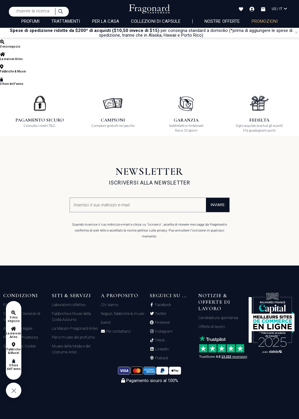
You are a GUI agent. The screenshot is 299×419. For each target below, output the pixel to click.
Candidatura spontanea (218, 318)
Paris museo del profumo (73, 337)
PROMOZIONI (265, 21)
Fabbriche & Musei (13, 351)
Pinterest (162, 322)
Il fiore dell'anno (13, 367)
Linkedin (161, 349)
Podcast (161, 358)
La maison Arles (13, 335)
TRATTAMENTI (65, 21)
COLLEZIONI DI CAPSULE (155, 21)
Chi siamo (109, 304)
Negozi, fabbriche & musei (122, 313)
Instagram (163, 331)
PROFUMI (30, 21)
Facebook (162, 304)
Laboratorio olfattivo (69, 304)
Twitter (160, 313)
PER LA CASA (105, 21)
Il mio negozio (13, 319)
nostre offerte (222, 21)
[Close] (296, 32)
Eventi (106, 322)
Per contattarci (118, 331)
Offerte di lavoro (211, 326)
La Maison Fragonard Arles (74, 328)
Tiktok (159, 340)
